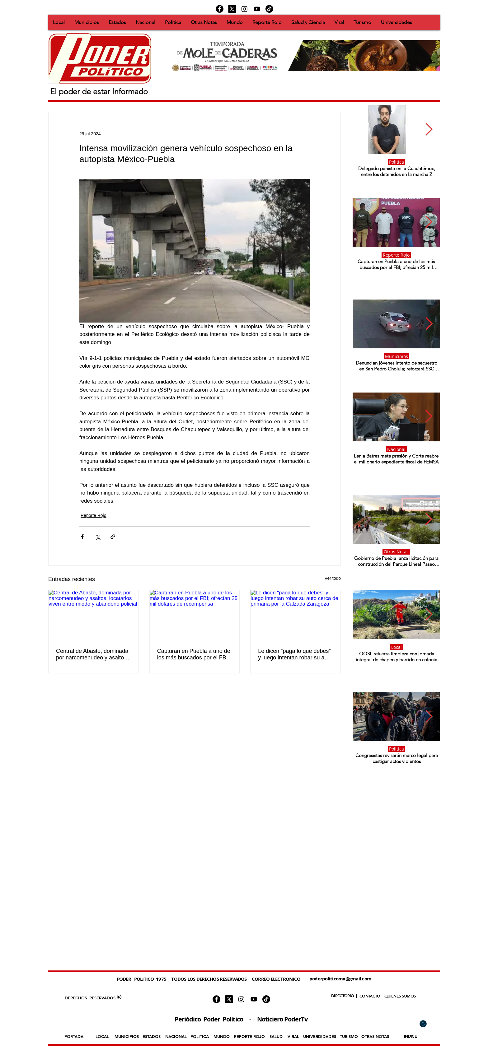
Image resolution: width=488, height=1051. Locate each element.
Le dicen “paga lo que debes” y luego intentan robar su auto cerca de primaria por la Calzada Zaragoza (295, 654)
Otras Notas (396, 552)
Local (396, 647)
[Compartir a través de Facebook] (82, 537)
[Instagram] (244, 9)
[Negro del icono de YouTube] (257, 9)
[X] (232, 9)
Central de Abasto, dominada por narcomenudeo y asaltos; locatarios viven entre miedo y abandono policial (93, 654)
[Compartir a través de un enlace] (113, 537)
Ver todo (333, 578)
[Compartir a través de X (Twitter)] (98, 537)
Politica (396, 162)
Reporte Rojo (93, 515)
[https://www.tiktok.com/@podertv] (269, 9)
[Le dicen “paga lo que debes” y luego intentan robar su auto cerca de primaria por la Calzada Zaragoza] (295, 615)
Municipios (396, 356)
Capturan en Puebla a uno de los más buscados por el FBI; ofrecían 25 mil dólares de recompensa (193, 654)
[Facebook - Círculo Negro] (219, 9)
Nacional (396, 449)
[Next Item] (429, 129)
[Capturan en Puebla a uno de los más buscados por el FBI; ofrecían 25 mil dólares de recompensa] (195, 615)
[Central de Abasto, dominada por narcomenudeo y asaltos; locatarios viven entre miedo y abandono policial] (93, 615)
